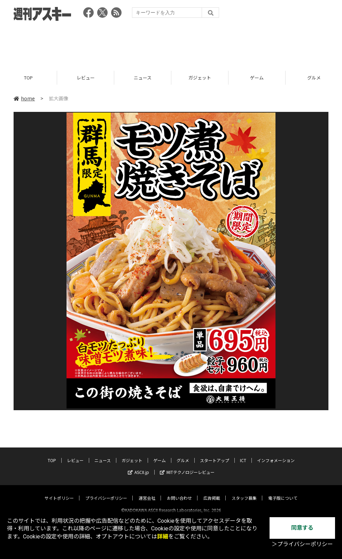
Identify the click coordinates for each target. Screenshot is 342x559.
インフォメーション (276, 454)
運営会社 (147, 492)
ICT (243, 454)
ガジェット (199, 77)
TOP (28, 77)
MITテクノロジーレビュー (187, 466)
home (24, 98)
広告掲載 (211, 492)
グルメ (183, 454)
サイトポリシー (59, 492)
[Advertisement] (171, 43)
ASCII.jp (138, 466)
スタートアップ (214, 454)
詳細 (162, 536)
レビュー (86, 77)
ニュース (142, 77)
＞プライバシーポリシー (302, 544)
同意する (302, 527)
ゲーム (257, 77)
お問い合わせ (179, 492)
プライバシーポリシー (106, 492)
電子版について (282, 492)
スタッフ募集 (244, 492)
